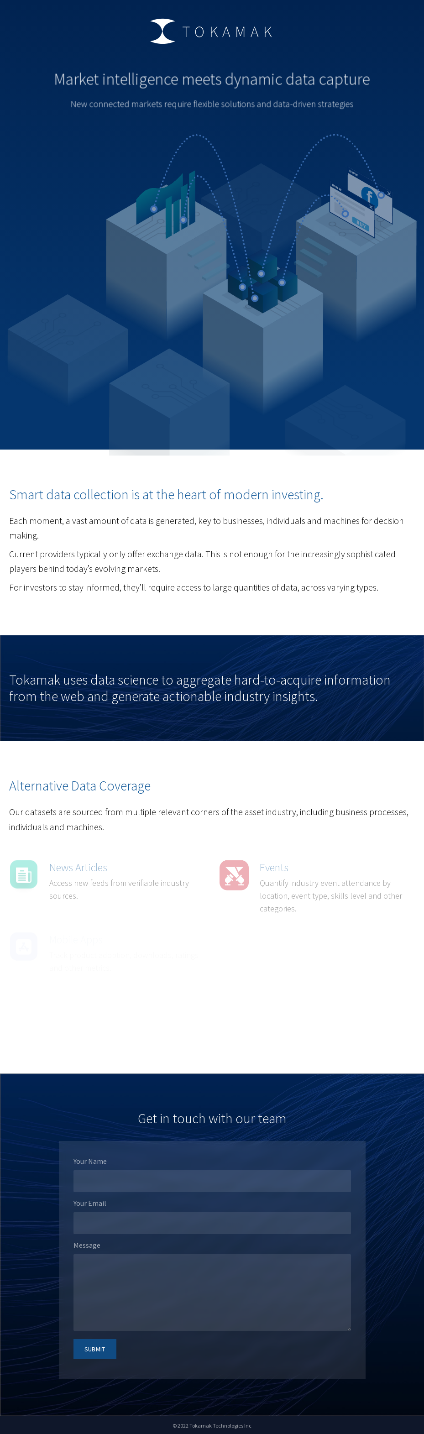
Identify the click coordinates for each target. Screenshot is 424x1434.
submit (94, 1349)
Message (86, 1245)
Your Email (89, 1203)
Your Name (90, 1161)
